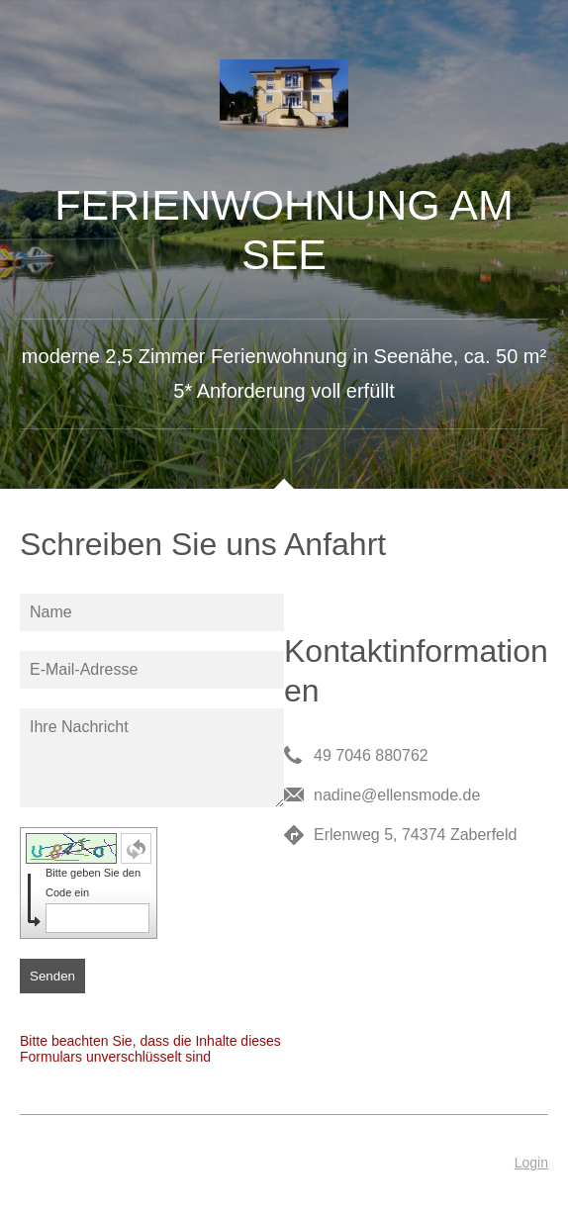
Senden (52, 976)
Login (531, 1162)
